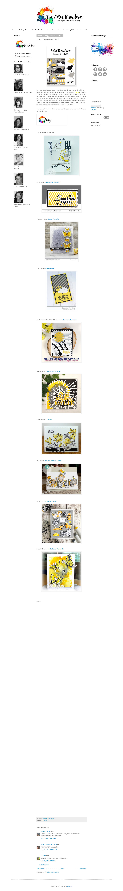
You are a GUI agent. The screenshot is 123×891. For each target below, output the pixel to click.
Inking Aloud (49, 268)
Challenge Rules (24, 30)
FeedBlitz (93, 109)
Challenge (44, 820)
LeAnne (43, 855)
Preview (93, 107)
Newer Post (40, 868)
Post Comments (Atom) (52, 872)
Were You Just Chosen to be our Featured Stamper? (48, 30)
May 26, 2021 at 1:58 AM (48, 838)
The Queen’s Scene (50, 501)
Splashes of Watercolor (56, 549)
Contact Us (84, 30)
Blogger (69, 886)
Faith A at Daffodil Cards (49, 844)
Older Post (83, 868)
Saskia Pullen (45, 831)
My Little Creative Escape (53, 461)
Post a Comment (44, 865)
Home (14, 30)
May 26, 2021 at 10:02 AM (49, 849)
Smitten (49, 419)
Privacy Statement (72, 30)
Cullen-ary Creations (54, 371)
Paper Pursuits (53, 219)
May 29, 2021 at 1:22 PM (48, 861)
